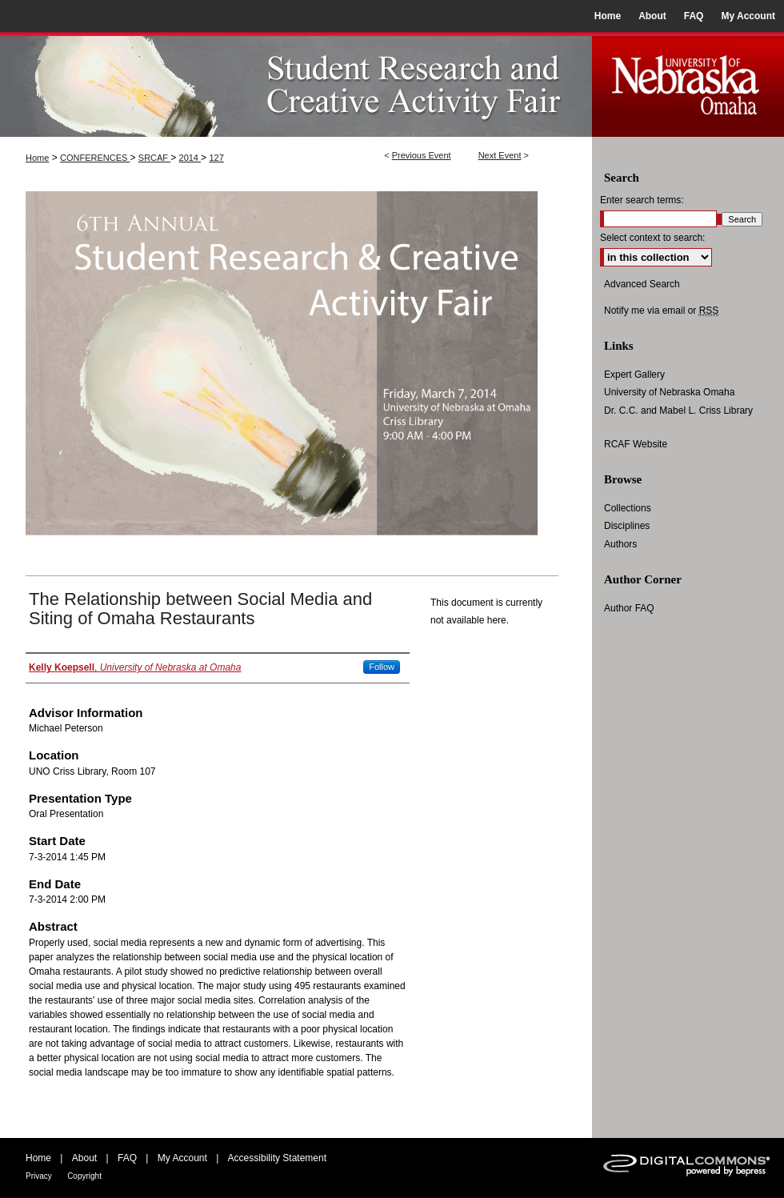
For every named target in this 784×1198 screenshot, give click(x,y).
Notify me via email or (661, 310)
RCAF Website (635, 444)
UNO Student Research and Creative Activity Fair (296, 84)
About (84, 1158)
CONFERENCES (95, 157)
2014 (190, 157)
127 (216, 157)
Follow (381, 666)
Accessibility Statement (277, 1158)
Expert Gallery (634, 374)
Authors (620, 544)
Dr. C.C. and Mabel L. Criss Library (678, 410)
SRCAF (154, 157)
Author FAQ (629, 608)
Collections (627, 508)
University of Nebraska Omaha (669, 392)
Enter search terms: (642, 200)
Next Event (500, 155)
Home (37, 157)
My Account (182, 1158)
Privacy (39, 1176)
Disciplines (627, 525)
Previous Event (421, 155)
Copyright (84, 1176)
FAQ (127, 1158)
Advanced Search (642, 284)
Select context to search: (652, 237)
